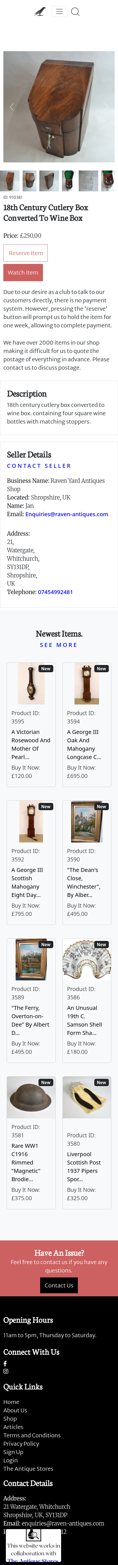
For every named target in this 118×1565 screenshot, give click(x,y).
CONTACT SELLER (39, 465)
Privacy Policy (21, 1443)
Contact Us (59, 1285)
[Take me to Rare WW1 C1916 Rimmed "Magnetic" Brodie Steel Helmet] (31, 1142)
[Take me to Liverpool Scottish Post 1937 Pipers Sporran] (87, 1142)
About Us (15, 1410)
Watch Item (23, 272)
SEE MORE (59, 645)
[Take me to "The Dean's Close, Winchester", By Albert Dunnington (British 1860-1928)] (87, 862)
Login (10, 1460)
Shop (10, 1418)
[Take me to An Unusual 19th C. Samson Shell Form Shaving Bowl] (87, 1000)
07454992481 (55, 592)
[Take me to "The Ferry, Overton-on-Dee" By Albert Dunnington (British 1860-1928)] (31, 1000)
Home (11, 1401)
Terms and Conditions (32, 1435)
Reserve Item (26, 252)
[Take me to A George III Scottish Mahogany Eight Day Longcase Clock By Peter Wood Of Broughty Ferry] (31, 862)
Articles (13, 1426)
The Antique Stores (28, 1468)
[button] (11, 106)
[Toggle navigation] (59, 11)
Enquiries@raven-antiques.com (66, 514)
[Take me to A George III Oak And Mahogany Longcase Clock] (87, 724)
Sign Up (13, 1451)
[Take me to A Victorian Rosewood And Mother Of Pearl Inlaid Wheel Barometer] (31, 724)
